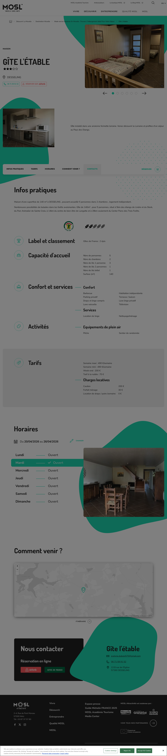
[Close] (163, 750)
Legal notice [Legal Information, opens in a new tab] (64, 754)
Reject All (127, 751)
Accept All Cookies (144, 751)
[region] (83, 751)
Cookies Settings (111, 751)
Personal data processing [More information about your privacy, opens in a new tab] (50, 754)
